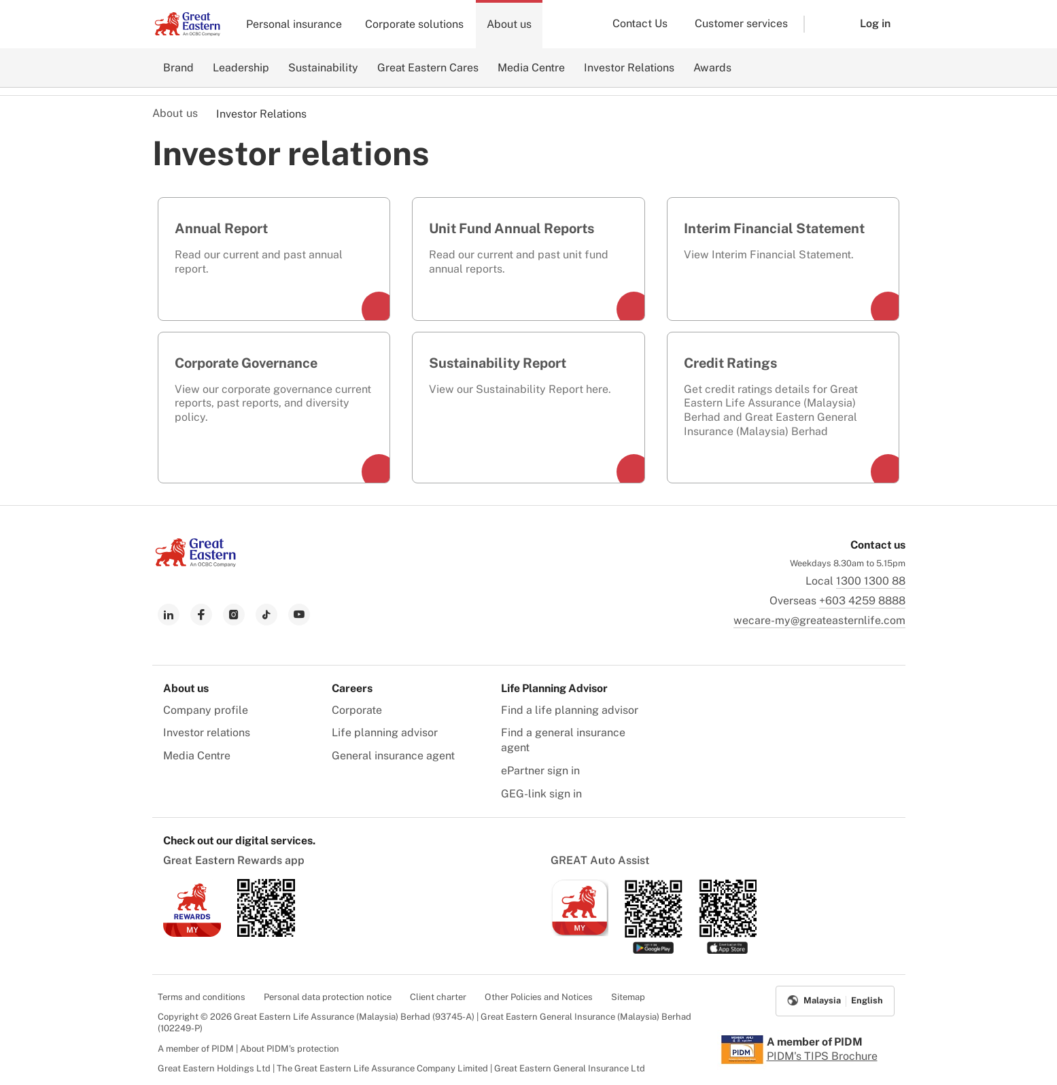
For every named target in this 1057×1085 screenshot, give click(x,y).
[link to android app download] (266, 933)
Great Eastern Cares (428, 67)
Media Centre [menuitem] (196, 755)
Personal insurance (294, 24)
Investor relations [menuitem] (206, 732)
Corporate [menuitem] (357, 710)
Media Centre (531, 67)
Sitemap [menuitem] (628, 997)
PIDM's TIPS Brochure (822, 1056)
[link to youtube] (299, 614)
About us (509, 24)
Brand (178, 67)
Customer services (741, 23)
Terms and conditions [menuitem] (201, 997)
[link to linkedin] (168, 614)
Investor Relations (629, 67)
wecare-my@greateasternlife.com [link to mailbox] (819, 620)
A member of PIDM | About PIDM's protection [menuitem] (248, 1049)
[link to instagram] (234, 614)
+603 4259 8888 (862, 600)
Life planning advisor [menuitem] (385, 732)
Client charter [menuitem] (438, 997)
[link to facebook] (201, 614)
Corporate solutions (414, 24)
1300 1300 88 (870, 580)
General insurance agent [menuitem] (393, 755)
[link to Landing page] (195, 563)
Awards (712, 67)
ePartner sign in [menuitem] (540, 770)
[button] (822, 24)
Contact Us (640, 23)
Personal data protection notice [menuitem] (328, 997)
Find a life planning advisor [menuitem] (569, 710)
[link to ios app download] (192, 933)
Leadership (241, 67)
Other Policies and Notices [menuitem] (539, 997)
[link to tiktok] (266, 614)
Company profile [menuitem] (205, 710)
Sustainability (323, 67)
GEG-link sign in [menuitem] (541, 793)
